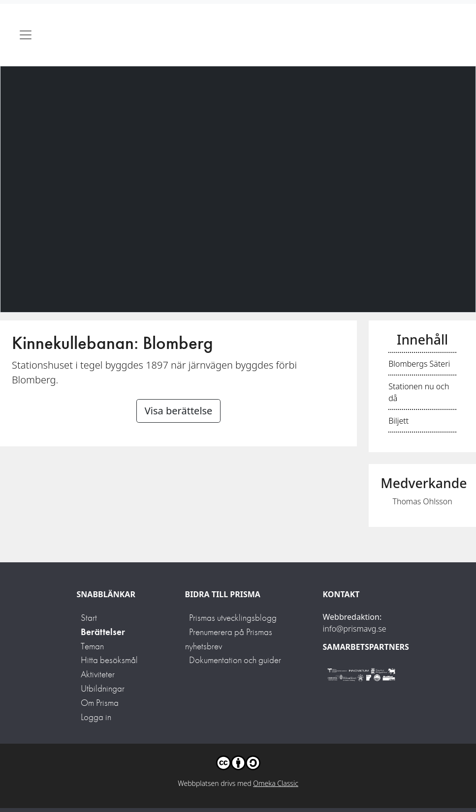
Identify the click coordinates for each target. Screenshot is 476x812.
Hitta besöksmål (109, 660)
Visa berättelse (179, 410)
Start (89, 617)
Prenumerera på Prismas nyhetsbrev (228, 639)
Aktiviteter (98, 674)
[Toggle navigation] (25, 35)
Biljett (398, 420)
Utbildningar (103, 688)
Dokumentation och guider (235, 660)
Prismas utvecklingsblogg (233, 617)
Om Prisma (100, 702)
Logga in (96, 717)
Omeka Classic (275, 783)
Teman (92, 646)
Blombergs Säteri (419, 363)
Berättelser (103, 632)
